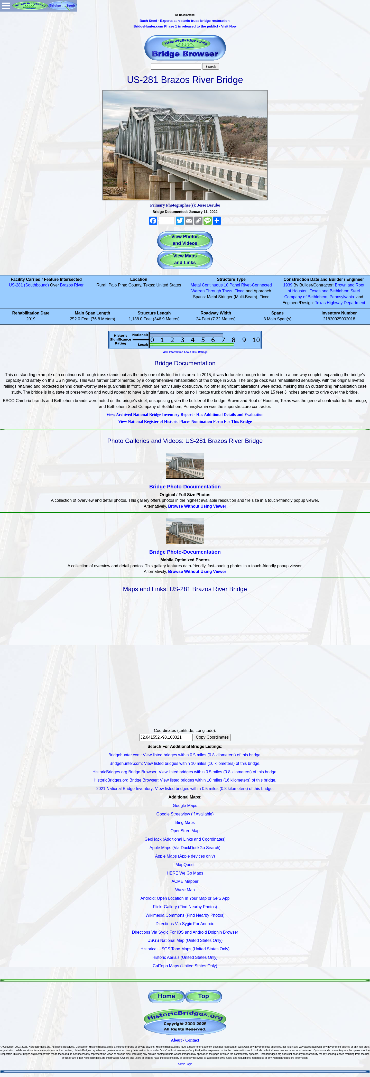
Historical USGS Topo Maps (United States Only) (185, 949)
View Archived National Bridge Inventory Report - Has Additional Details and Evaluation (185, 414)
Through (213, 291)
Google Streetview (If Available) (185, 814)
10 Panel (232, 285)
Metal (196, 285)
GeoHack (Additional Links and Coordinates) (185, 839)
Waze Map (185, 890)
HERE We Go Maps (185, 873)
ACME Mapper (185, 881)
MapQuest (185, 864)
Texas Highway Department (340, 303)
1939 (287, 285)
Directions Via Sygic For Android (184, 924)
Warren (198, 291)
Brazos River (72, 285)
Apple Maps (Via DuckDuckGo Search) (185, 848)
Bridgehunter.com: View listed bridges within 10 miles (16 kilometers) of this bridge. (185, 763)
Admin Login (185, 1064)
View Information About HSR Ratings (184, 352)
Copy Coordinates (212, 737)
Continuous (212, 285)
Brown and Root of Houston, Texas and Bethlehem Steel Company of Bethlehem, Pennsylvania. (324, 291)
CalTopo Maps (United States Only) (185, 966)
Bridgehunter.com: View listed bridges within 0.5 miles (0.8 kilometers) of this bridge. (185, 755)
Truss (227, 291)
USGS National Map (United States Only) (185, 940)
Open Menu (6, 6)
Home (166, 995)
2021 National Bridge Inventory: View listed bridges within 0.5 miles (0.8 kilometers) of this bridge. (185, 788)
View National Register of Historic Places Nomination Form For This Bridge (185, 421)
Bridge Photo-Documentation (185, 486)
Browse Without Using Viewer (197, 506)
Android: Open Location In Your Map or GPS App (185, 898)
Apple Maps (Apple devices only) (185, 856)
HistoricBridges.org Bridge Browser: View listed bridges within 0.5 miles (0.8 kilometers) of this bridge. (185, 772)
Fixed (240, 291)
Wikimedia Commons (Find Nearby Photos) (185, 915)
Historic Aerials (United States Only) (185, 957)
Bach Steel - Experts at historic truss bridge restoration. (185, 21)
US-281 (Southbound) (29, 285)
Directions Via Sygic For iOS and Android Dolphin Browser (185, 932)
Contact (192, 1040)
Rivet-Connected (256, 285)
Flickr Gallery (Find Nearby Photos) (185, 907)
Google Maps (185, 805)
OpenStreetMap (185, 831)
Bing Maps (185, 822)
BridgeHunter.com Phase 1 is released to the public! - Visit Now (184, 26)
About (176, 1040)
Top (203, 995)
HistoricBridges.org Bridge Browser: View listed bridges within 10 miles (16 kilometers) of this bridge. (185, 780)
